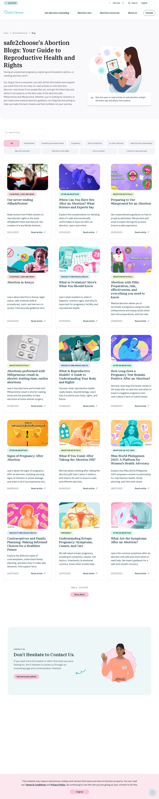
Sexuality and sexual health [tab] (52, 143)
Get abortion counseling (58, 12)
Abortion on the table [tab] (60, 151)
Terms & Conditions (35, 784)
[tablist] (79, 147)
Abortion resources (110, 12)
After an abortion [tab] (95, 143)
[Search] (132, 3)
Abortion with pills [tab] (22, 151)
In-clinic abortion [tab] (116, 143)
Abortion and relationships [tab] (141, 143)
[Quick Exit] (11, 3)
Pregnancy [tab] (75, 143)
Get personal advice (26, 679)
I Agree (79, 792)
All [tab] (12, 143)
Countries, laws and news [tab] (136, 151)
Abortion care (85, 12)
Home (6, 33)
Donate (149, 12)
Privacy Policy (58, 784)
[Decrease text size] (110, 3)
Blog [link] (34, 33)
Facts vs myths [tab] (99, 151)
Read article (38, 232)
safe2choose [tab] (29, 143)
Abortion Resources (20, 33)
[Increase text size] (123, 3)
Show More (79, 596)
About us (133, 12)
